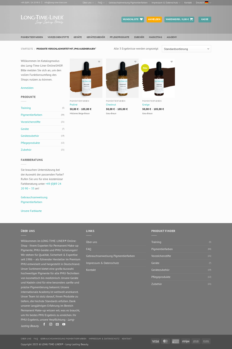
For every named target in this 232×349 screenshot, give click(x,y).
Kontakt (188, 2)
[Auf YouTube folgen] (64, 325)
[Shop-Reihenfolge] (186, 48)
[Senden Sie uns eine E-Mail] (57, 325)
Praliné (73, 104)
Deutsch (203, 3)
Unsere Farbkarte (31, 211)
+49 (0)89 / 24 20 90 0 (30, 2)
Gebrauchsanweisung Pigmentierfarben (128, 2)
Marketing (155, 37)
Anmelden (27, 88)
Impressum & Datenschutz (166, 3)
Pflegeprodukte (119, 37)
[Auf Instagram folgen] (51, 325)
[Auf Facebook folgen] (44, 325)
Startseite (27, 48)
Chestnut (111, 104)
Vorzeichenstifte (58, 37)
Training (26, 108)
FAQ (101, 3)
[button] (179, 19)
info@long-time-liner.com (55, 2)
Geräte (78, 37)
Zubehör (139, 37)
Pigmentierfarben (32, 37)
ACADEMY (172, 37)
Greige (146, 104)
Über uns (88, 3)
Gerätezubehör (96, 37)
